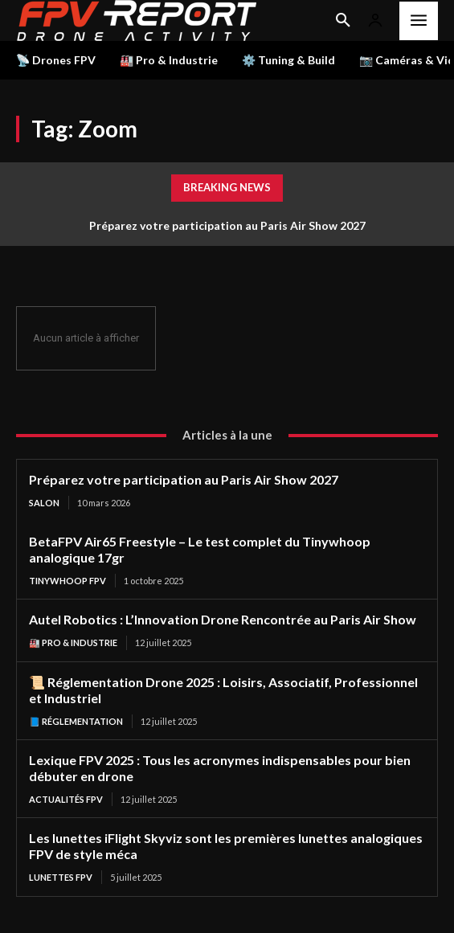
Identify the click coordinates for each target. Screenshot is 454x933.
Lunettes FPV (60, 877)
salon (44, 502)
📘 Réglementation (76, 721)
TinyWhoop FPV (67, 580)
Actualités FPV (66, 799)
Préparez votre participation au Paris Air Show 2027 (227, 225)
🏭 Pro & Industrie (73, 642)
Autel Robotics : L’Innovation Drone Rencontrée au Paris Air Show (222, 619)
